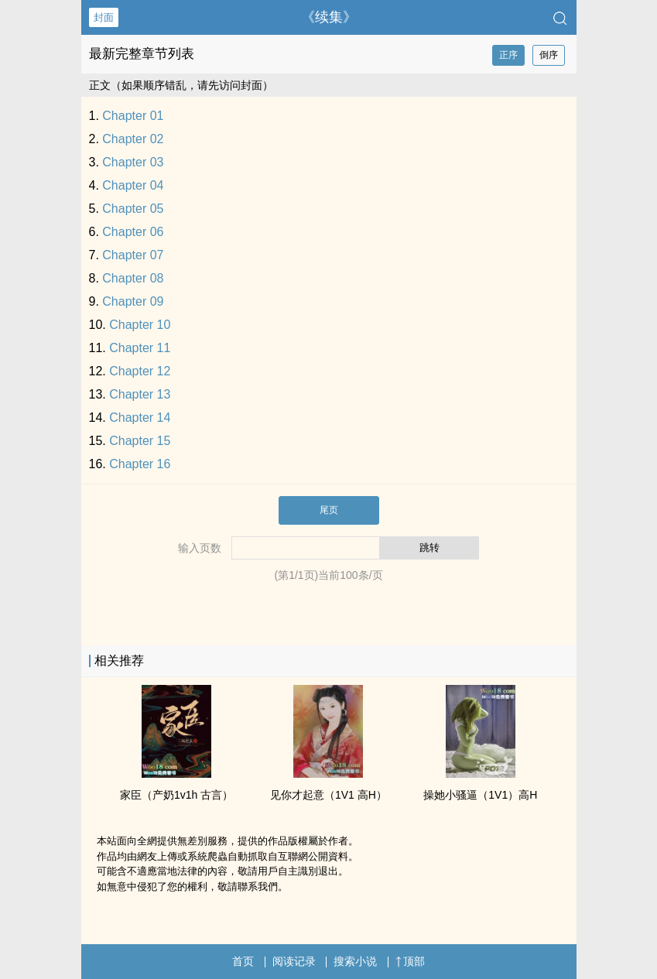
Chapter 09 (132, 301)
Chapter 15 (139, 440)
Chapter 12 (139, 371)
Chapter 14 (139, 417)
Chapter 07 (132, 255)
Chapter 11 (139, 347)
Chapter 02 (132, 138)
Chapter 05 (132, 208)
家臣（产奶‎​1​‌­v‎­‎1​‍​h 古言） (176, 795)
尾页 (329, 510)
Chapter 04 (132, 185)
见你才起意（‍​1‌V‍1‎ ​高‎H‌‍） (328, 795)
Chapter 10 (139, 324)
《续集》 (329, 17)
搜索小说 (355, 961)
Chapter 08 (132, 278)
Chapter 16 (139, 464)
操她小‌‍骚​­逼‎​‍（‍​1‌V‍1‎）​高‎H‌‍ (480, 795)
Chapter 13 (139, 394)
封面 (104, 17)
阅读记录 (294, 961)
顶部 (410, 961)
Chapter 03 (132, 162)
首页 (243, 961)
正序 (508, 55)
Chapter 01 (132, 115)
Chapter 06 (132, 231)
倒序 (548, 55)
